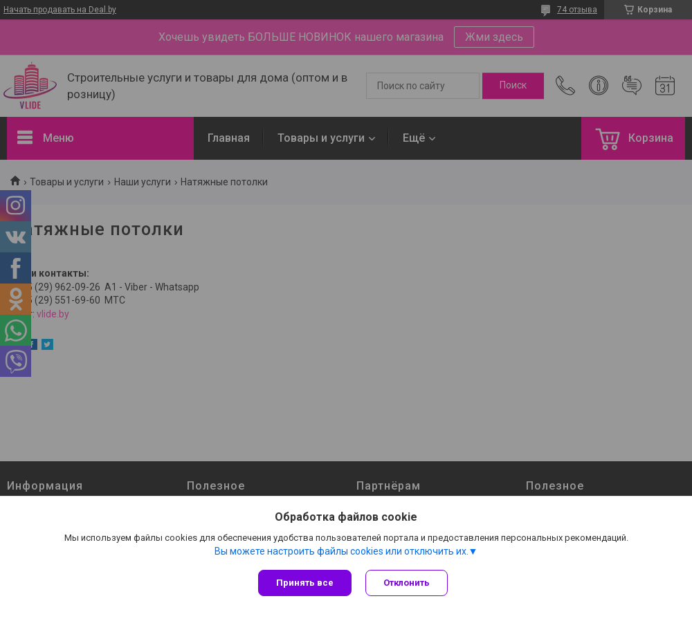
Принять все (305, 582)
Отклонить (406, 582)
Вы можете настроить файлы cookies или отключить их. (341, 551)
